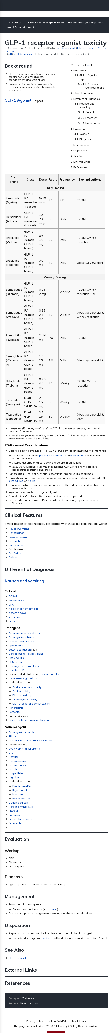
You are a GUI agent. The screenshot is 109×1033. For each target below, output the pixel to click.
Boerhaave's (16, 600)
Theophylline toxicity (24, 699)
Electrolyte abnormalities (24, 666)
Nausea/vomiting (19, 528)
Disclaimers (79, 1021)
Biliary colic (15, 736)
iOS (15, 27)
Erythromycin (20, 790)
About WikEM (57, 1021)
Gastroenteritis (18, 761)
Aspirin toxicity (21, 691)
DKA (11, 604)
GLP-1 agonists (18, 958)
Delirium (13, 557)
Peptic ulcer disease (21, 819)
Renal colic (15, 823)
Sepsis (13, 621)
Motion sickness (18, 802)
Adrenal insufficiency (21, 641)
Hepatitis (14, 769)
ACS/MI (13, 596)
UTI (11, 827)
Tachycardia (16, 545)
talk (79, 48)
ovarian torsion (39, 720)
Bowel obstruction (20, 649)
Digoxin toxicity (21, 695)
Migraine (14, 777)
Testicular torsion (19, 720)
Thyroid (13, 810)
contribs (88, 48)
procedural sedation (51, 455)
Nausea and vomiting (24, 580)
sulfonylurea (16, 481)
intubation (76, 455)
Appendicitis (16, 645)
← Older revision (23, 53)
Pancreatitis (16, 707)
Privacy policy (34, 1021)
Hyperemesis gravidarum (24, 678)
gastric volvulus (50, 674)
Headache (15, 541)
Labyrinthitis (16, 773)
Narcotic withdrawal (21, 806)
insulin (31, 481)
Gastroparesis (17, 765)
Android (28, 27)
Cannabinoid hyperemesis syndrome (31, 740)
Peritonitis (15, 711)
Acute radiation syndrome (25, 633)
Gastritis (14, 757)
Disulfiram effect (22, 786)
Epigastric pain (18, 537)
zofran (53, 909)
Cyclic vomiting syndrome (24, 748)
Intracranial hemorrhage (23, 608)
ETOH (12, 752)
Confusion (15, 553)
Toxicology (29, 998)
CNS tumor (15, 662)
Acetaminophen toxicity (26, 687)
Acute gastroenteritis (21, 732)
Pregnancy (15, 815)
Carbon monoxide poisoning (26, 653)
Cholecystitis (16, 658)
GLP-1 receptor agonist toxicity (31, 703)
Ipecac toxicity (21, 798)
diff (10, 53)
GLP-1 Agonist (18, 100)
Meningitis (15, 617)
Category (14, 998)
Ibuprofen (18, 794)
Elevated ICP (16, 670)
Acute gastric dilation (22, 637)
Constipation (16, 532)
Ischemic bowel (18, 612)
